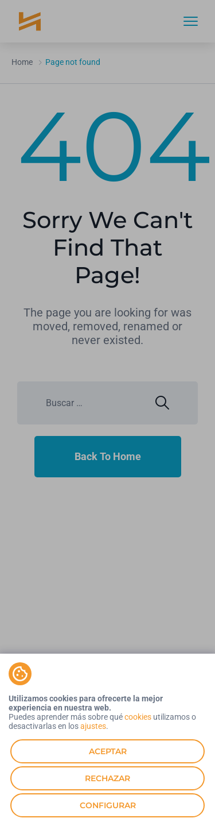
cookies (137, 716)
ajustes (93, 726)
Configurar (108, 805)
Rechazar (107, 778)
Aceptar (108, 751)
